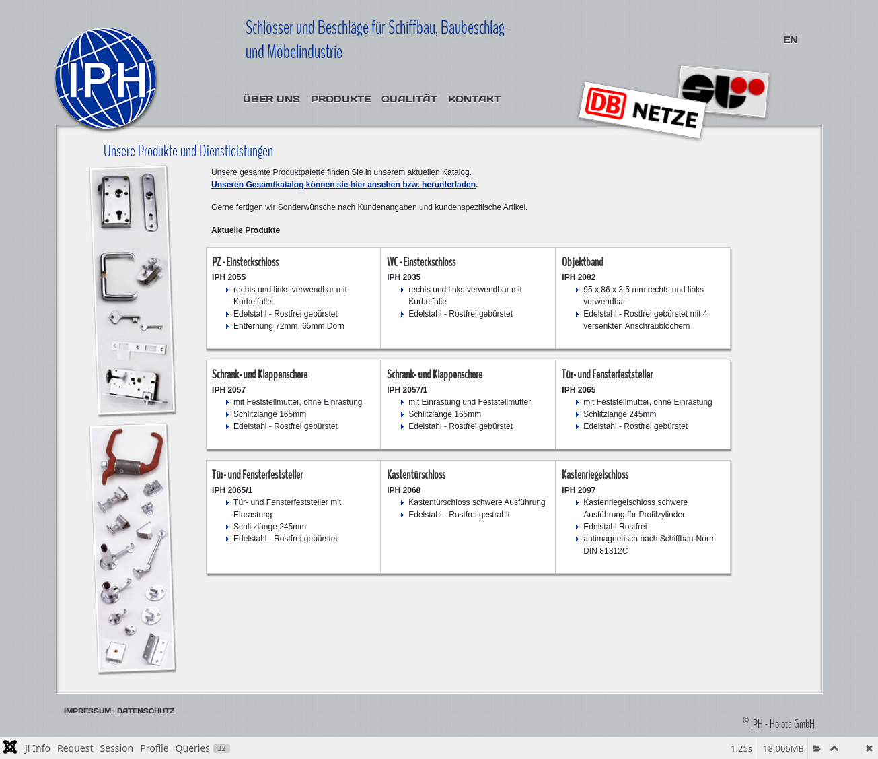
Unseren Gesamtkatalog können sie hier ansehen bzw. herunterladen (343, 184)
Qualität (409, 99)
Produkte (341, 99)
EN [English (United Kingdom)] (790, 40)
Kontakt (474, 99)
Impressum (87, 710)
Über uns (271, 99)
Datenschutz (145, 710)
